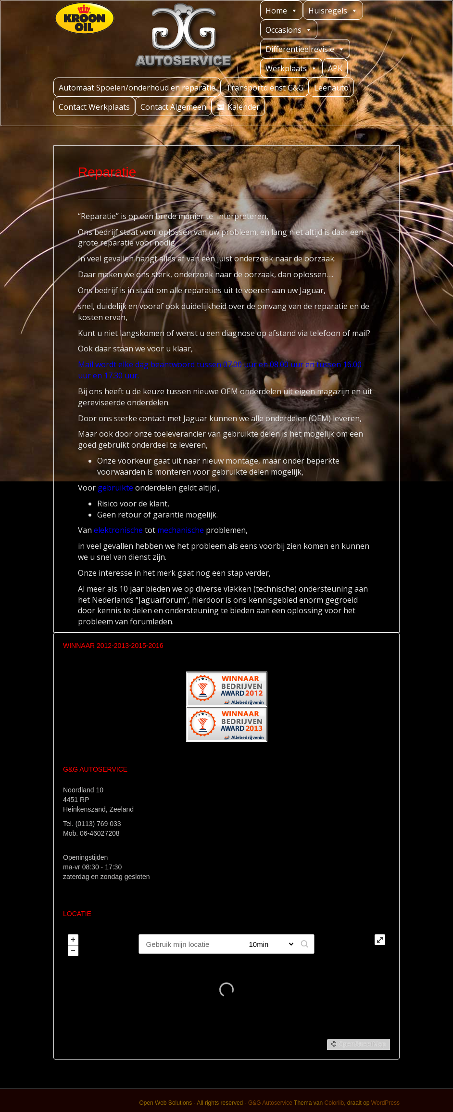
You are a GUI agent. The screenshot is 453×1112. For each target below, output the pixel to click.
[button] (305, 944)
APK (335, 68)
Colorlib (334, 1102)
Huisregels (333, 10)
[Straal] (267, 944)
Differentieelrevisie (305, 48)
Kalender (243, 107)
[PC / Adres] (189, 944)
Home (281, 10)
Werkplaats (291, 68)
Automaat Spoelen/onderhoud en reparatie (137, 87)
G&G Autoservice (270, 1102)
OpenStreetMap (362, 1044)
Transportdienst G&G (264, 87)
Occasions (288, 29)
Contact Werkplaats (94, 107)
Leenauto (331, 87)
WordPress (385, 1102)
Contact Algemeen (173, 107)
